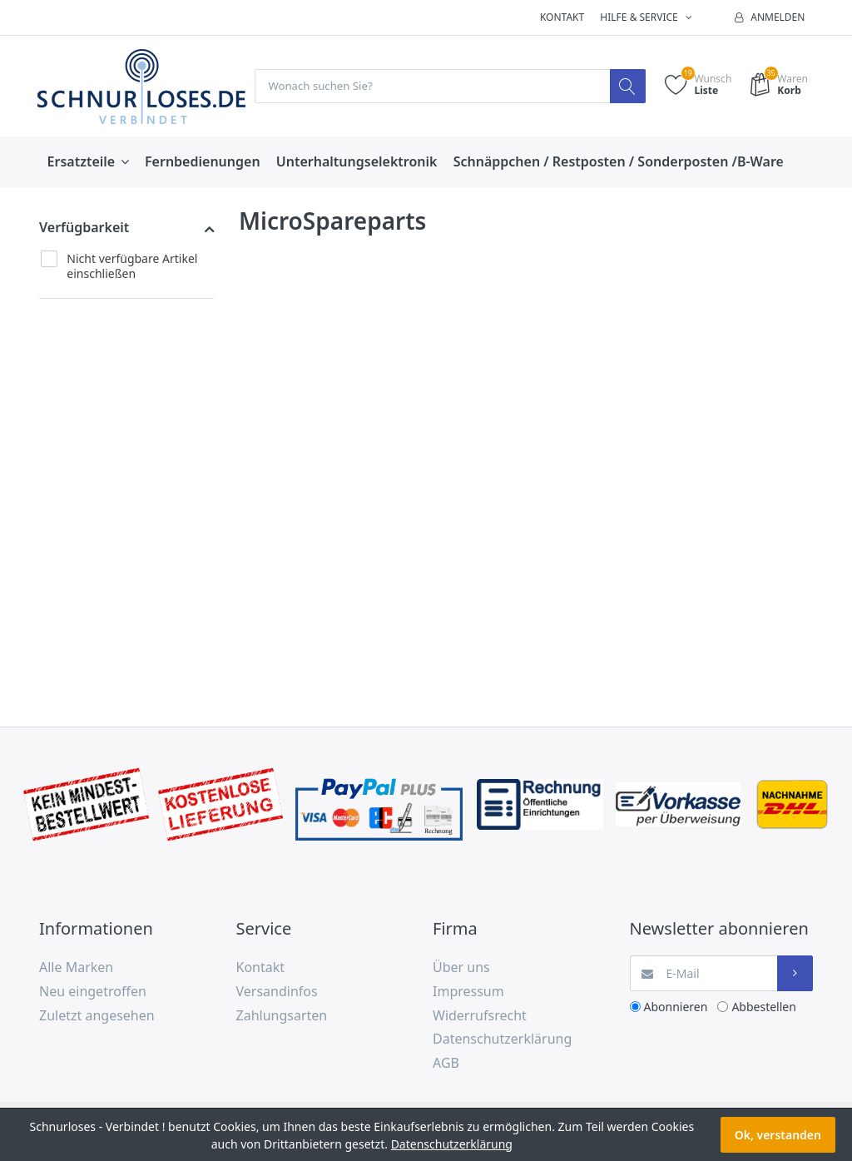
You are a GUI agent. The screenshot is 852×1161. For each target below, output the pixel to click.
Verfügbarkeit (84, 228)
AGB (446, 1063)
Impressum (468, 992)
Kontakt (562, 17)
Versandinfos (277, 992)
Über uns (461, 968)
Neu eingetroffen (92, 992)
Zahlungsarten (282, 1015)
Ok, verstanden (778, 1135)
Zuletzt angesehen (97, 1015)
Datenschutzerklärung (502, 1039)
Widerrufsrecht (480, 1015)
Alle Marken (76, 968)
